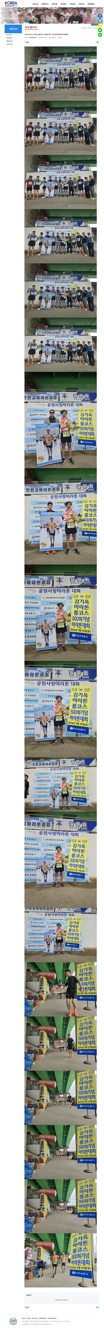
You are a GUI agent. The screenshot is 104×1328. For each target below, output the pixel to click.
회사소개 (35, 4)
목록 (97, 42)
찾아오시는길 (35, 1318)
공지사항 (8, 35)
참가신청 (54, 4)
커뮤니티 (81, 4)
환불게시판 (9, 41)
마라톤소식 (44, 4)
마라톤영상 (91, 4)
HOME (85, 28)
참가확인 (63, 4)
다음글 (27, 42)
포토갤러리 (9, 38)
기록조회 (72, 4)
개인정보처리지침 (43, 1318)
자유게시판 (9, 44)
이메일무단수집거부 (52, 1318)
